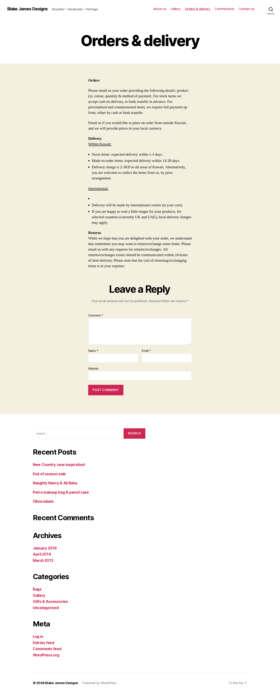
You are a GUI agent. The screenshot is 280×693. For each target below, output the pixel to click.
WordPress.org (46, 655)
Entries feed (44, 643)
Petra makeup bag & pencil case (61, 492)
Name (93, 350)
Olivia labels (44, 501)
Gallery (176, 9)
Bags (37, 589)
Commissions (224, 9)
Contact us (246, 9)
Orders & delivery (197, 9)
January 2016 (45, 548)
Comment (95, 315)
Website (93, 368)
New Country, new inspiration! (59, 464)
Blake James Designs (28, 9)
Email (146, 350)
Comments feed (47, 649)
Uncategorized (46, 608)
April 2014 (42, 554)
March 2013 (43, 560)
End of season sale (49, 474)
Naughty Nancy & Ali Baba (56, 483)
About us (159, 9)
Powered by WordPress (99, 683)
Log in (38, 636)
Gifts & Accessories (51, 601)
